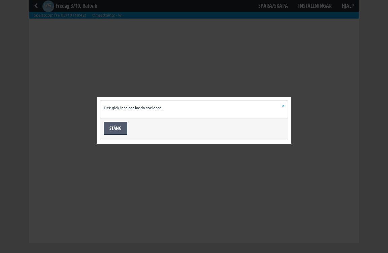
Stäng (115, 128)
